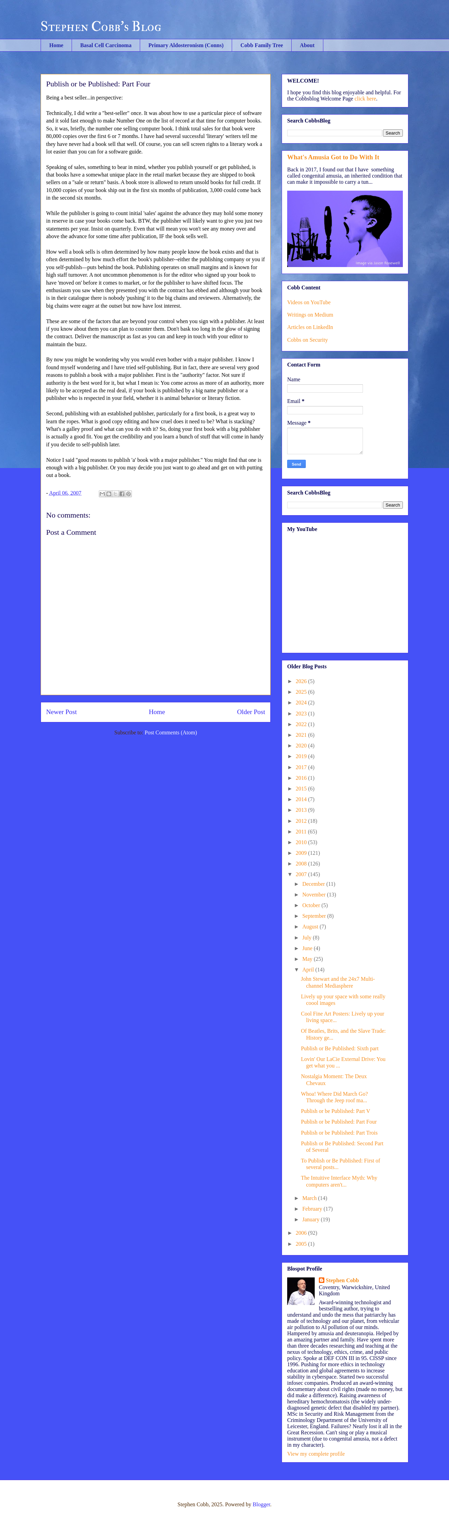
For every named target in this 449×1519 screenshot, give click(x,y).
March (310, 1198)
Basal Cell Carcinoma (106, 45)
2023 (302, 713)
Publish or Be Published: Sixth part (339, 1048)
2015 (302, 789)
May (308, 959)
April (308, 970)
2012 (302, 821)
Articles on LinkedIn (310, 327)
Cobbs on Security (307, 340)
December (314, 884)
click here (365, 99)
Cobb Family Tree (261, 45)
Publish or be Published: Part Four (339, 1122)
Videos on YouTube (309, 302)
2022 (302, 724)
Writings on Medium (310, 315)
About (307, 45)
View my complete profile (316, 1454)
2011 (302, 832)
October (312, 905)
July (307, 938)
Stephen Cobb (342, 1280)
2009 (302, 853)
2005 (302, 1244)
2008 (302, 864)
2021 (302, 735)
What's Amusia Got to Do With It (333, 157)
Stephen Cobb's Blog (101, 26)
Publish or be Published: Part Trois (339, 1133)
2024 (302, 702)
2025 (302, 692)
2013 (302, 810)
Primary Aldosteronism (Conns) (185, 45)
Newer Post (61, 711)
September (314, 916)
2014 (302, 799)
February (313, 1209)
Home (56, 45)
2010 (302, 842)
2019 (302, 756)
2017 (302, 767)
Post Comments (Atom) (171, 732)
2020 (302, 745)
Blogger (261, 1504)
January (311, 1219)
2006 (302, 1233)
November (314, 894)
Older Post (251, 711)
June (308, 948)
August (311, 927)
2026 (302, 681)
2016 (302, 778)
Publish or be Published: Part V (335, 1111)
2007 (302, 874)
